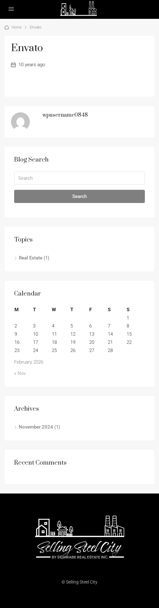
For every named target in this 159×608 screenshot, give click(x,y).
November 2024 (36, 427)
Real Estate (30, 258)
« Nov (20, 373)
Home (17, 27)
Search (79, 196)
